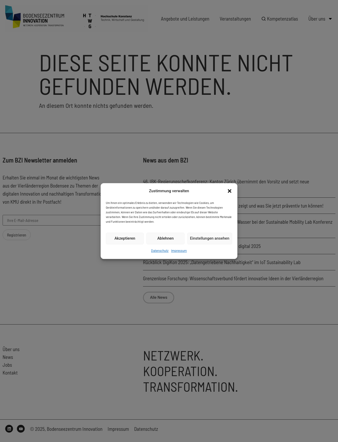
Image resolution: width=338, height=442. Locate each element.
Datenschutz (159, 251)
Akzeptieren (124, 238)
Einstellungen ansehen (209, 238)
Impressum (179, 251)
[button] (229, 191)
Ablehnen (165, 238)
